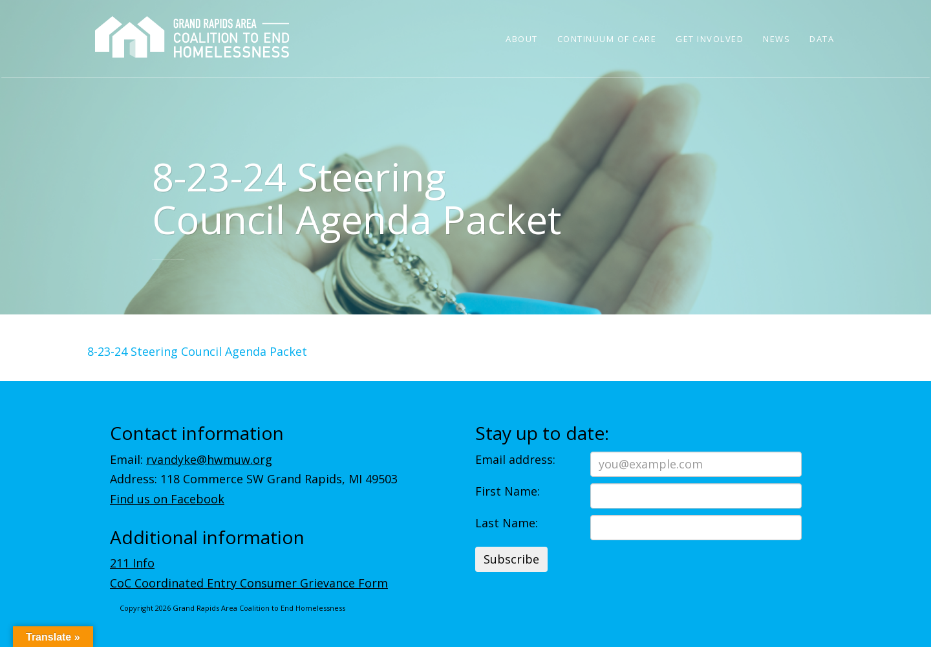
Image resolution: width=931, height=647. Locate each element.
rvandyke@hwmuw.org (209, 459)
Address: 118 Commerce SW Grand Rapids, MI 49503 (254, 479)
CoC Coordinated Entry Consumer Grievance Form (249, 583)
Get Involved (710, 39)
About (522, 39)
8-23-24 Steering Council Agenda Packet (197, 351)
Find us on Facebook (167, 499)
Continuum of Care (607, 39)
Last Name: (506, 523)
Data (821, 39)
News (776, 39)
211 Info (132, 563)
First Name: (507, 491)
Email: (191, 459)
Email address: (515, 459)
